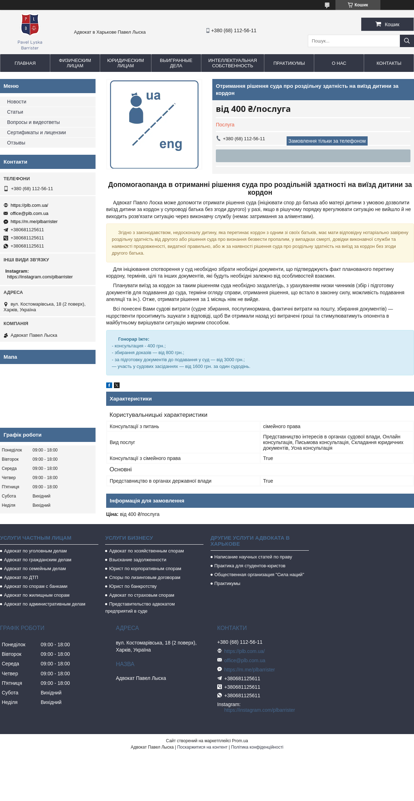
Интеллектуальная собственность (232, 63)
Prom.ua (240, 740)
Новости (16, 101)
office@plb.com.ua (29, 213)
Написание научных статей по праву (253, 556)
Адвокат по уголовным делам (35, 550)
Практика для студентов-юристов (250, 565)
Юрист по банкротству (132, 586)
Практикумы (289, 63)
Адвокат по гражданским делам (37, 559)
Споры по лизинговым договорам (144, 577)
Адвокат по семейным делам (35, 568)
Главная (25, 63)
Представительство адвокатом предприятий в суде (140, 607)
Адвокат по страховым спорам (141, 595)
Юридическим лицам (125, 63)
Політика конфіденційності (257, 747)
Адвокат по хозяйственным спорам (146, 550)
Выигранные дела (176, 63)
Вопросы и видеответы (33, 122)
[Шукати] (407, 41)
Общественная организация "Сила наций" (259, 574)
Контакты (388, 63)
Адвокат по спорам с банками (35, 586)
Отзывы (16, 143)
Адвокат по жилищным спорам (36, 595)
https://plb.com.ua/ (29, 205)
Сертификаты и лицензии (36, 132)
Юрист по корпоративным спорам (145, 568)
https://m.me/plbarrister (34, 221)
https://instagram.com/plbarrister (40, 276)
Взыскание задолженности (137, 559)
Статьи (15, 112)
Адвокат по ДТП (21, 577)
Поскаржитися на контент (202, 747)
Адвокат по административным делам (44, 604)
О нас (339, 63)
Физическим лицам (75, 63)
